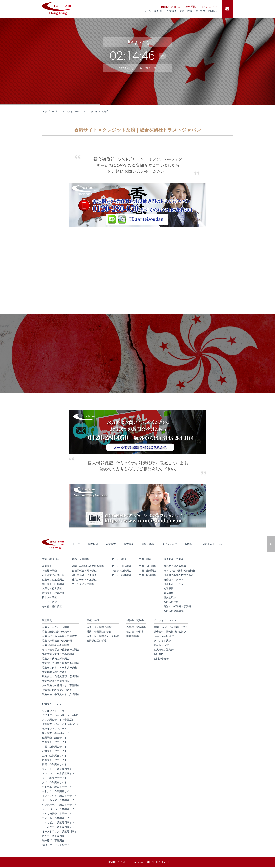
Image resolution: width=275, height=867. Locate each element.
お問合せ (213, 11)
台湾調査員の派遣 (97, 640)
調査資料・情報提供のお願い (170, 631)
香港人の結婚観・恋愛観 (177, 606)
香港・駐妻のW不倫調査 (55, 645)
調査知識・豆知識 (174, 559)
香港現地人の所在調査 (54, 672)
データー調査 (49, 601)
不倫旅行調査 (49, 570)
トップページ (49, 111)
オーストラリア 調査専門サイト (60, 831)
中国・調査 (145, 559)
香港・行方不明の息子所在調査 (59, 636)
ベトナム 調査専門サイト (57, 786)
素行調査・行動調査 (53, 584)
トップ (76, 544)
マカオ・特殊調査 (121, 575)
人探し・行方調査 (52, 588)
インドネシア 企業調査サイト (59, 800)
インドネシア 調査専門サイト (59, 795)
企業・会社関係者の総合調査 (88, 566)
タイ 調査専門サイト (54, 778)
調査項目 (159, 11)
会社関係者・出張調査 (84, 575)
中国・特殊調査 (147, 575)
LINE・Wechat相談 (164, 636)
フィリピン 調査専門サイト (58, 822)
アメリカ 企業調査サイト (57, 818)
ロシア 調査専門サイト (55, 836)
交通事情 (169, 588)
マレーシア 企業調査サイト (58, 773)
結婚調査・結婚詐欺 (53, 593)
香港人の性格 (171, 601)
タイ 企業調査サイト (54, 782)
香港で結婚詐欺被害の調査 (57, 689)
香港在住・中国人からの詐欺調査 (60, 694)
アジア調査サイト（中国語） (58, 719)
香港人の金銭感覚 (174, 610)
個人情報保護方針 (164, 649)
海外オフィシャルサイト (55, 728)
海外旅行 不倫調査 (53, 840)
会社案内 (200, 11)
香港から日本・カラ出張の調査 (59, 667)
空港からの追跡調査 (53, 579)
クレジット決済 (162, 640)
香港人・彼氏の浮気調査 (55, 658)
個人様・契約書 (135, 631)
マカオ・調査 (119, 559)
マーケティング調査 (83, 584)
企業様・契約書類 (136, 627)
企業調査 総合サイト (54, 737)
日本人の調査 (49, 597)
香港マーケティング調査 (55, 627)
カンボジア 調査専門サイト (58, 827)
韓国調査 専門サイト (54, 760)
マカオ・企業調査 (121, 570)
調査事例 (129, 544)
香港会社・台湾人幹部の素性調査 (60, 676)
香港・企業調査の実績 (99, 631)
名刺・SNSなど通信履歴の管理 (171, 627)
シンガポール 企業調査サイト (59, 809)
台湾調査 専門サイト (54, 751)
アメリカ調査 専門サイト (57, 813)
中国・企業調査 (147, 570)
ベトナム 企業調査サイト (57, 791)
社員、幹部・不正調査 (84, 579)
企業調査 (172, 11)
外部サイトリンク (212, 544)
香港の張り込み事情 (175, 566)
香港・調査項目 (50, 559)
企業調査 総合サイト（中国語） (60, 724)
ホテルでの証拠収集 (53, 575)
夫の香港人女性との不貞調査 (58, 654)
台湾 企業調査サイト (54, 755)
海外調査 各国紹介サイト (57, 733)
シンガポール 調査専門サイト (59, 804)
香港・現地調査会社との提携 (103, 636)
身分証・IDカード (174, 579)
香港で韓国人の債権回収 (55, 681)
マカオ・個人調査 (121, 566)
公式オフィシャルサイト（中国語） (62, 715)
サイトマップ (169, 544)
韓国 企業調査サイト (54, 764)
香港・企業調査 (80, 559)
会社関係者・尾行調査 (84, 570)
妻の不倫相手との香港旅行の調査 (60, 649)
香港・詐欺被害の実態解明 (57, 640)
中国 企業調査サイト (54, 746)
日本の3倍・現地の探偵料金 (179, 570)
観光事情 (169, 593)
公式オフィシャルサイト (55, 710)
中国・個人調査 (147, 566)
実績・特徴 (186, 11)
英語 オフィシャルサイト (57, 844)
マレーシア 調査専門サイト (58, 769)
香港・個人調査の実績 (99, 627)
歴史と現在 (170, 597)
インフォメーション (74, 111)
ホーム (147, 11)
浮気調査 (47, 566)
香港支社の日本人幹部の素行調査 (60, 663)
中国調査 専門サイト (54, 742)
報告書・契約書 (135, 620)
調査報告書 (132, 636)
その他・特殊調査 (52, 606)
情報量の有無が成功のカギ (178, 575)
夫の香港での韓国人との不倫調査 (60, 685)
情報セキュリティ (174, 584)
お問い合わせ (161, 658)
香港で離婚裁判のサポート (57, 631)
